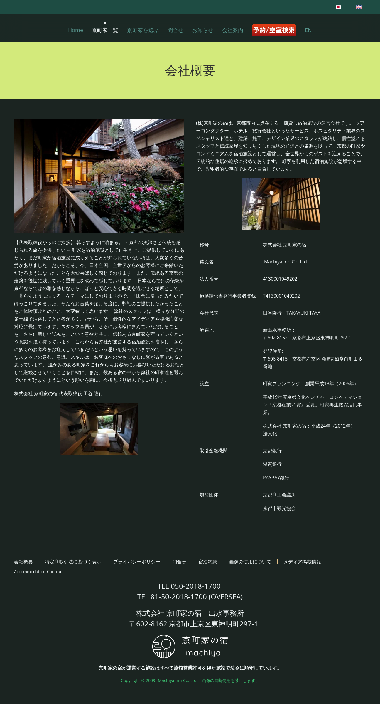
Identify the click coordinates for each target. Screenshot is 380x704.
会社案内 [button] (232, 30)
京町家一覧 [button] (105, 30)
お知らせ (202, 30)
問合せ (175, 30)
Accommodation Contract (39, 571)
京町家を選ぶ (143, 30)
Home (75, 30)
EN (308, 30)
